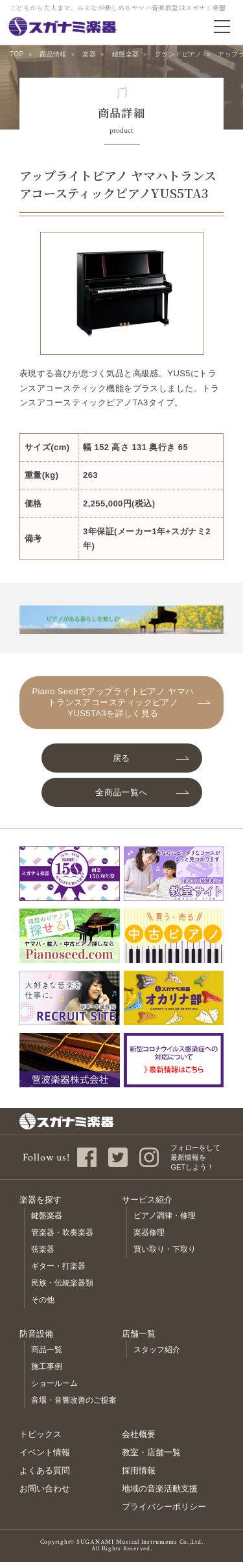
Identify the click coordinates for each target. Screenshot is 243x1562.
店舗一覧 (139, 1334)
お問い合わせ (44, 1488)
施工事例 (46, 1366)
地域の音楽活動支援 (160, 1488)
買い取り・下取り (164, 1249)
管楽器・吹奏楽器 (62, 1232)
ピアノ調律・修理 (164, 1215)
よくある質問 (44, 1470)
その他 (42, 1299)
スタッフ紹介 (156, 1349)
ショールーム (54, 1383)
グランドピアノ (178, 54)
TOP (17, 54)
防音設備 (36, 1334)
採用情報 (139, 1470)
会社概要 (139, 1434)
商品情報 (53, 54)
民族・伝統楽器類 (62, 1282)
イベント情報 (44, 1452)
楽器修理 (149, 1232)
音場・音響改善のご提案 (74, 1400)
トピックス (40, 1434)
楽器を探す (40, 1200)
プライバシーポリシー (164, 1506)
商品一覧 (46, 1349)
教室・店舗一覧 (151, 1452)
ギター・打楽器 (58, 1266)
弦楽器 (42, 1249)
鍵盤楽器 (125, 54)
